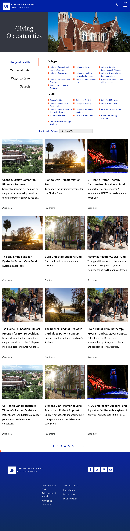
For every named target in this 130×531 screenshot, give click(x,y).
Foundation (69, 489)
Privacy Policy (70, 498)
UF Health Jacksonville (85, 115)
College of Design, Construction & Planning (111, 68)
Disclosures (69, 494)
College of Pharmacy (110, 103)
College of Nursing (83, 103)
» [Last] (83, 446)
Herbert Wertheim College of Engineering (112, 80)
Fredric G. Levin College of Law (86, 80)
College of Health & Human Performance (84, 74)
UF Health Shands (57, 115)
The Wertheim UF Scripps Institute (60, 122)
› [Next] (80, 446)
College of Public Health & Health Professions (61, 110)
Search (25, 86)
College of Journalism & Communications (111, 74)
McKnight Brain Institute (111, 109)
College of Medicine (109, 100)
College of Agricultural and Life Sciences (59, 68)
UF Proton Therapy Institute (109, 116)
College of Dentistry (84, 100)
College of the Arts (83, 67)
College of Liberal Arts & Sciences (60, 80)
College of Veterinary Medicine (84, 110)
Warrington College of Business (59, 86)
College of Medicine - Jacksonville (59, 104)
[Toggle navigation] (125, 4)
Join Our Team (70, 485)
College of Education (58, 73)
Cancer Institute (57, 100)
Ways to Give (20, 78)
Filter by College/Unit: (48, 131)
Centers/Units (20, 70)
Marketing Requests (47, 502)
